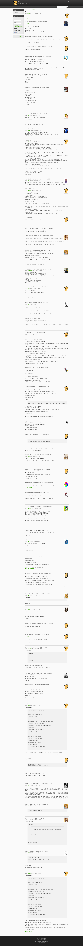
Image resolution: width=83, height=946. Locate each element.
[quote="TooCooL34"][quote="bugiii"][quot (35, 818)
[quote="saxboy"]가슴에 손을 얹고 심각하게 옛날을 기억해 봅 (37, 804)
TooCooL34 (29, 648)
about (62, 1)
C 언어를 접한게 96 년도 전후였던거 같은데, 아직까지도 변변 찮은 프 (38, 179)
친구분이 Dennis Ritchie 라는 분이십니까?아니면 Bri (36, 21)
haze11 (29, 115)
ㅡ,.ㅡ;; (29, 574)
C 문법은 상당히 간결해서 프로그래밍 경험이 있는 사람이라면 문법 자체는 (39, 36)
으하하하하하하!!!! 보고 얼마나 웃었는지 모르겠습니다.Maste (37, 386)
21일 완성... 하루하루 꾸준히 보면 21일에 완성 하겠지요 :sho (37, 114)
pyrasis (29, 456)
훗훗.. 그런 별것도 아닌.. (30, 189)
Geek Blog (23, 7)
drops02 (29, 422)
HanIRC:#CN (32, 629)
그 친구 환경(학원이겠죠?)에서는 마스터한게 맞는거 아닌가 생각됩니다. (39, 506)
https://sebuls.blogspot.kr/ (32, 487)
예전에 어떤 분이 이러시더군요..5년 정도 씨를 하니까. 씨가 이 (37, 287)
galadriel (29, 759)
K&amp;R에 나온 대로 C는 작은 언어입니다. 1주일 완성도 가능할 (38, 56)
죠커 (28, 624)
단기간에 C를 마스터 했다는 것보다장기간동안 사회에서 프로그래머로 (38, 673)
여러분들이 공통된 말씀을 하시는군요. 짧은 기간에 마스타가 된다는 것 (38, 269)
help (68, 1)
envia (28, 57)
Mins (28, 180)
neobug (29, 130)
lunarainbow (30, 470)
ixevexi (29, 88)
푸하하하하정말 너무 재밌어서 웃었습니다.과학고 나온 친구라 (37, 87)
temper (29, 47)
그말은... (27, 607)
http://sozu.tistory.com (29, 568)
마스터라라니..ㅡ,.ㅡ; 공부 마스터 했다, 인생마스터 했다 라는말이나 (38, 573)
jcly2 (28, 636)
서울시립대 (44, 938)
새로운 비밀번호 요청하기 (19, 26)
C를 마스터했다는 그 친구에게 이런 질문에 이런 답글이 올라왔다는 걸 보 (39, 482)
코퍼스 (28, 141)
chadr (28, 387)
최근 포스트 (16, 12)
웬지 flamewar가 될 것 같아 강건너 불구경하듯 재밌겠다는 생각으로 (38, 783)
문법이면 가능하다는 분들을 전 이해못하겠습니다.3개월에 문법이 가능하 (39, 623)
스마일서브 (44, 939)
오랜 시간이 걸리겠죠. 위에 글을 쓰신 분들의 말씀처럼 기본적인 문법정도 (39, 235)
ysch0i (29, 609)
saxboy (29, 785)
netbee (29, 674)
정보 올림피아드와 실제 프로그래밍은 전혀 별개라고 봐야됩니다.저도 (38, 455)
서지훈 (28, 368)
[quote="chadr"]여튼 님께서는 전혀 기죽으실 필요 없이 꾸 (37, 434)
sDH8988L (29, 334)
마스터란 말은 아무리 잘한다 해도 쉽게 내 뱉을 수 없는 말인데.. (37, 684)
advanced (29, 686)
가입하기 (16, 25)
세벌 (28, 483)
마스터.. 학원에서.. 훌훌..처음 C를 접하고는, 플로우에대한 (36, 302)
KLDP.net (36, 7)
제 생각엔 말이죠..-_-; (29, 217)
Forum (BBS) (16, 7)
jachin (28, 251)
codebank (29, 508)
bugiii (28, 595)
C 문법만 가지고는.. (29, 140)
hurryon (29, 236)
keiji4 (28, 288)
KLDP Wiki (29, 7)
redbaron (29, 873)
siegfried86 (28, 13)
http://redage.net (28, 931)
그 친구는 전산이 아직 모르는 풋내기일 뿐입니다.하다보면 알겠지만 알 (38, 46)
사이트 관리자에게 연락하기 (44, 941)
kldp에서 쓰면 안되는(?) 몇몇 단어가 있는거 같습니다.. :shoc (37, 492)
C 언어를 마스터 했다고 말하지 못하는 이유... (34, 129)
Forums (27, 9)
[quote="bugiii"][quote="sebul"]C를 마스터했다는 (36, 647)
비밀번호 (15, 22)
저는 (26, 540)
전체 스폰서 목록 (37, 941)
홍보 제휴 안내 (21, 36)
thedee (29, 705)
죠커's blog (28, 629)
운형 (28, 304)
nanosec (29, 75)
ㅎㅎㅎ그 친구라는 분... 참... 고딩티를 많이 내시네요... (35, 332)
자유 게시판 (33, 9)
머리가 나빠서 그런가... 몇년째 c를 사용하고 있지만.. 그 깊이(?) (37, 634)
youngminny (30, 270)
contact (65, 1)
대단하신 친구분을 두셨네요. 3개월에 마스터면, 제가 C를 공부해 (37, 469)
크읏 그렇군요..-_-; (29, 758)
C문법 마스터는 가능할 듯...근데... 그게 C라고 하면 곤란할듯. (37, 367)
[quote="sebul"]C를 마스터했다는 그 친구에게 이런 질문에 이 (37, 594)
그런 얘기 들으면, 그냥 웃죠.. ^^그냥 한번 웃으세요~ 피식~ (36, 74)
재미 (30, 9)
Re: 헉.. (27, 704)
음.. (26, 421)
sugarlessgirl (29, 190)
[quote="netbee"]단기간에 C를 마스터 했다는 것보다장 (36, 851)
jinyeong (29, 23)
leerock (29, 219)
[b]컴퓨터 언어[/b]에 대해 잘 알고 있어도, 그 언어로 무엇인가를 (37, 250)
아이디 (15, 19)
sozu (28, 541)
